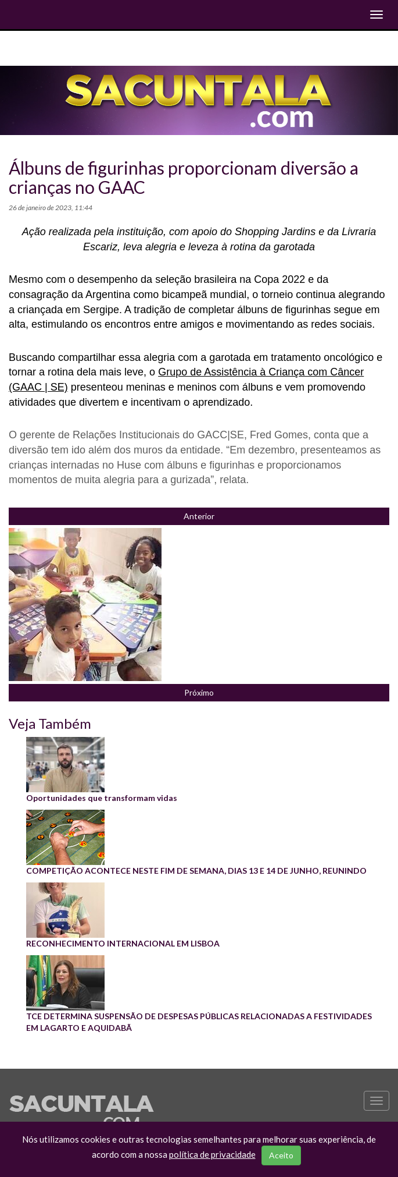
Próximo (199, 692)
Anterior (199, 516)
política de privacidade (212, 1154)
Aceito (281, 1155)
